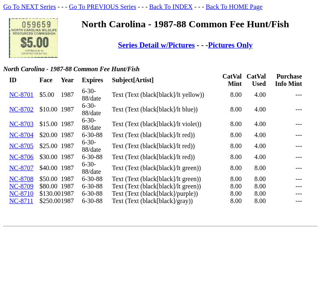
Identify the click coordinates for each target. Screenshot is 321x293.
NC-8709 (21, 186)
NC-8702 (21, 109)
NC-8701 (21, 94)
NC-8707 (21, 167)
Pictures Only (230, 45)
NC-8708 (21, 178)
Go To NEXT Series (29, 6)
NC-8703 (21, 123)
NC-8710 (21, 193)
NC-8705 (21, 145)
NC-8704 (21, 134)
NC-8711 (21, 200)
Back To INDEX (171, 6)
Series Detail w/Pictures (156, 45)
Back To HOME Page (234, 6)
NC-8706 (21, 156)
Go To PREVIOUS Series (102, 6)
